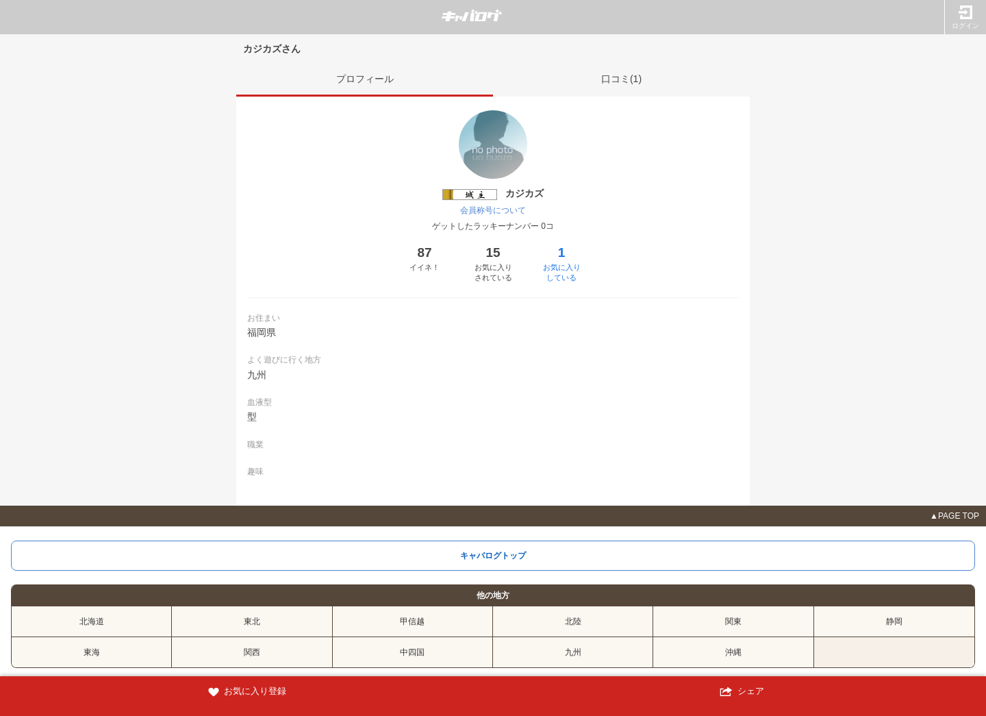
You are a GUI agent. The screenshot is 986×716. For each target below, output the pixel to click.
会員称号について (493, 210)
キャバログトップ (493, 555)
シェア (740, 692)
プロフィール (365, 78)
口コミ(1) (621, 78)
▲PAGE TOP (954, 516)
